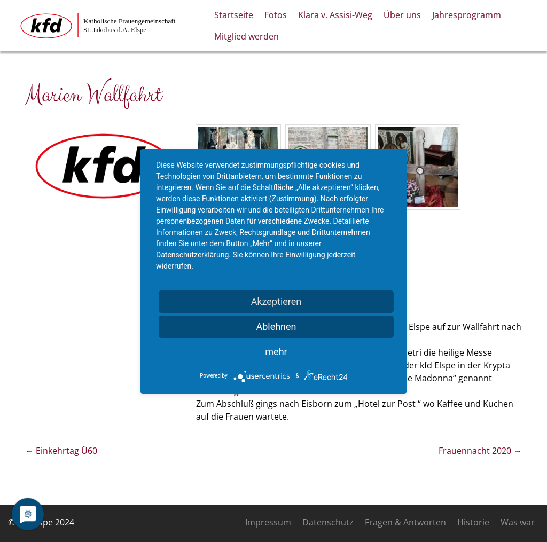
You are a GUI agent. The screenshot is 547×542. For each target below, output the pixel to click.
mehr (276, 351)
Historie (473, 522)
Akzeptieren (276, 301)
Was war (518, 522)
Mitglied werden (246, 36)
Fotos (275, 15)
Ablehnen (276, 326)
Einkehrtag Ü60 (61, 451)
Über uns (402, 15)
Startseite (233, 15)
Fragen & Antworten (405, 522)
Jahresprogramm (466, 15)
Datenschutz (328, 522)
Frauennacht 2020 (480, 451)
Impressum (268, 522)
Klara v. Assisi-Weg (335, 15)
